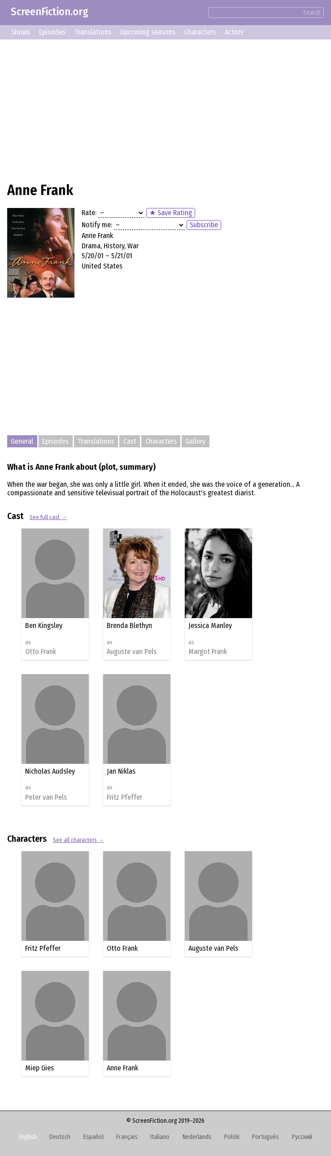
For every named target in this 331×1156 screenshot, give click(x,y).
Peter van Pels (46, 797)
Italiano (160, 1137)
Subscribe (204, 225)
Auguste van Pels (132, 652)
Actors (234, 32)
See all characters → (78, 839)
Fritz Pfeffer (124, 797)
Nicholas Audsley (50, 771)
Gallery (195, 441)
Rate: (89, 212)
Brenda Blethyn (129, 625)
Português (265, 1137)
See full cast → (48, 517)
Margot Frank (207, 652)
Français (127, 1137)
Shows (20, 32)
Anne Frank (122, 1068)
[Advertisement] (165, 109)
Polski (232, 1137)
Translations (92, 32)
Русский (302, 1137)
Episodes (52, 32)
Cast (129, 441)
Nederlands (197, 1137)
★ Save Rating (170, 212)
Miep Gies (39, 1068)
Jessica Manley (210, 625)
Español (93, 1137)
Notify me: (97, 225)
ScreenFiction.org (49, 11)
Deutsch (59, 1137)
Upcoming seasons (147, 32)
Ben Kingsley (43, 625)
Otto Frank (40, 652)
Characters (200, 32)
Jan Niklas (121, 771)
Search (312, 13)
